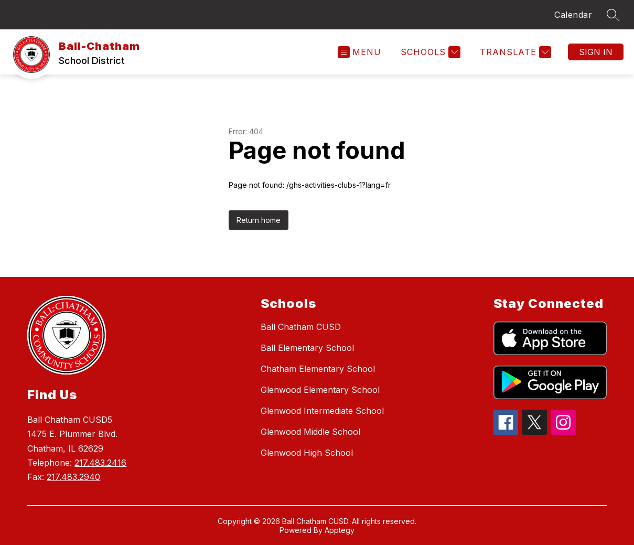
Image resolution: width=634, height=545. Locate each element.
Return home (259, 220)
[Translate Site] (514, 52)
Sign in (595, 52)
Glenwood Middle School (310, 431)
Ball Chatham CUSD (301, 327)
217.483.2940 (73, 477)
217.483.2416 (100, 462)
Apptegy (339, 530)
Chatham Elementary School (318, 369)
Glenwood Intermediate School (322, 410)
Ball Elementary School (307, 348)
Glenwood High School (307, 452)
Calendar (573, 14)
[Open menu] (359, 52)
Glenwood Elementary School (320, 389)
